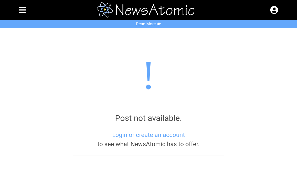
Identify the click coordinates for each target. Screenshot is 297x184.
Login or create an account (148, 135)
